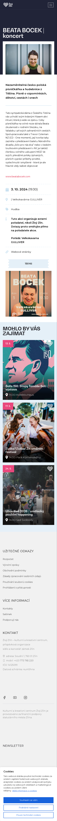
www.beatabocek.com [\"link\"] (18, 176)
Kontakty (8, 608)
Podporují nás (10, 620)
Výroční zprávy (11, 565)
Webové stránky (21, 251)
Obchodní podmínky (14, 570)
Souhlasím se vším (28, 800)
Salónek (7, 614)
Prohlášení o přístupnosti (17, 587)
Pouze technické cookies (28, 815)
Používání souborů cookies (18, 582)
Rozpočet (8, 559)
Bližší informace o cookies (24, 790)
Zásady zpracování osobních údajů (22, 576)
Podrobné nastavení (28, 807)
